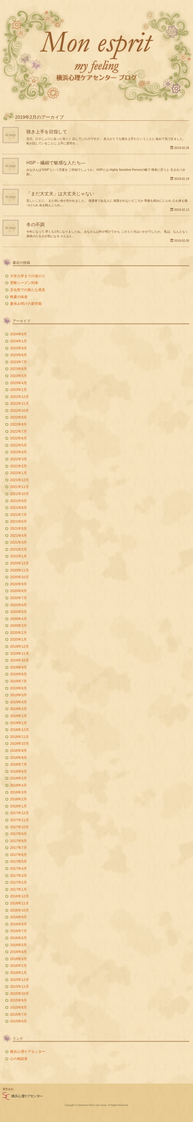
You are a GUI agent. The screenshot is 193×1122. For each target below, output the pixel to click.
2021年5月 (18, 528)
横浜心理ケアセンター (27, 1052)
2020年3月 (18, 626)
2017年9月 (18, 834)
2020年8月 (18, 591)
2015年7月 (18, 1014)
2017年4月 (18, 868)
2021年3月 (18, 542)
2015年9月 (18, 1000)
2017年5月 (18, 861)
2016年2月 (18, 966)
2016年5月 (18, 945)
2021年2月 (18, 549)
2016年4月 (18, 952)
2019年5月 (18, 695)
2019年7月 (18, 681)
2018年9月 (18, 751)
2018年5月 (18, 778)
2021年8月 (18, 508)
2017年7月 (18, 848)
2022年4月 (18, 452)
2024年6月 (18, 334)
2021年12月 (19, 480)
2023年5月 (18, 376)
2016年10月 (19, 910)
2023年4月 (18, 383)
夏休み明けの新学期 (27, 304)
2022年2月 (18, 466)
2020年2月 (18, 633)
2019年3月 (18, 709)
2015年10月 (19, 993)
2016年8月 (18, 924)
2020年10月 (19, 577)
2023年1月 (18, 390)
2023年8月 (18, 355)
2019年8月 (18, 674)
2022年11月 (19, 403)
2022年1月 (18, 473)
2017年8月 (18, 841)
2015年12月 (19, 980)
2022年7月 (18, 431)
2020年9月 (18, 584)
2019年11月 (19, 653)
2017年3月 (18, 876)
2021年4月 (18, 535)
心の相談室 (19, 1059)
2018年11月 (19, 737)
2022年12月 (19, 397)
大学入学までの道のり (27, 276)
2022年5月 (18, 445)
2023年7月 (18, 362)
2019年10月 (19, 660)
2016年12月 (19, 896)
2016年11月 (19, 903)
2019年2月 (18, 716)
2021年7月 (18, 515)
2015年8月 (18, 1007)
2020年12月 (19, 563)
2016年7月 (18, 931)
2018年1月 (18, 806)
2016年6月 (18, 938)
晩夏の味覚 (19, 297)
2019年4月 (18, 702)
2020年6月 (18, 605)
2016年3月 (18, 959)
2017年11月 (19, 820)
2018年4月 (18, 785)
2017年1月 (18, 889)
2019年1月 (18, 723)
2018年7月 (18, 764)
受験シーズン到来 (24, 283)
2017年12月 (19, 813)
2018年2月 (18, 799)
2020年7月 (18, 598)
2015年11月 (19, 986)
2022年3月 (18, 459)
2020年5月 (18, 612)
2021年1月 (18, 556)
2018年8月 (18, 758)
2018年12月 (19, 730)
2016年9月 (18, 917)
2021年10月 (19, 494)
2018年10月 (19, 743)
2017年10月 (19, 827)
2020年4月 (18, 619)
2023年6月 (18, 369)
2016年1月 (18, 973)
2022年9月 (18, 417)
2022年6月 (18, 438)
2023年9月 (18, 348)
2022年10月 (19, 410)
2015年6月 (18, 1021)
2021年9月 (18, 501)
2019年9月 (18, 667)
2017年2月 (18, 882)
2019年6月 (18, 688)
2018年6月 (18, 771)
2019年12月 (19, 646)
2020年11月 (19, 570)
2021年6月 (18, 521)
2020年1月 (18, 639)
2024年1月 (18, 341)
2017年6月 (18, 855)
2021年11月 (19, 487)
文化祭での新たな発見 (27, 290)
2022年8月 (18, 424)
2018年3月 (18, 792)
